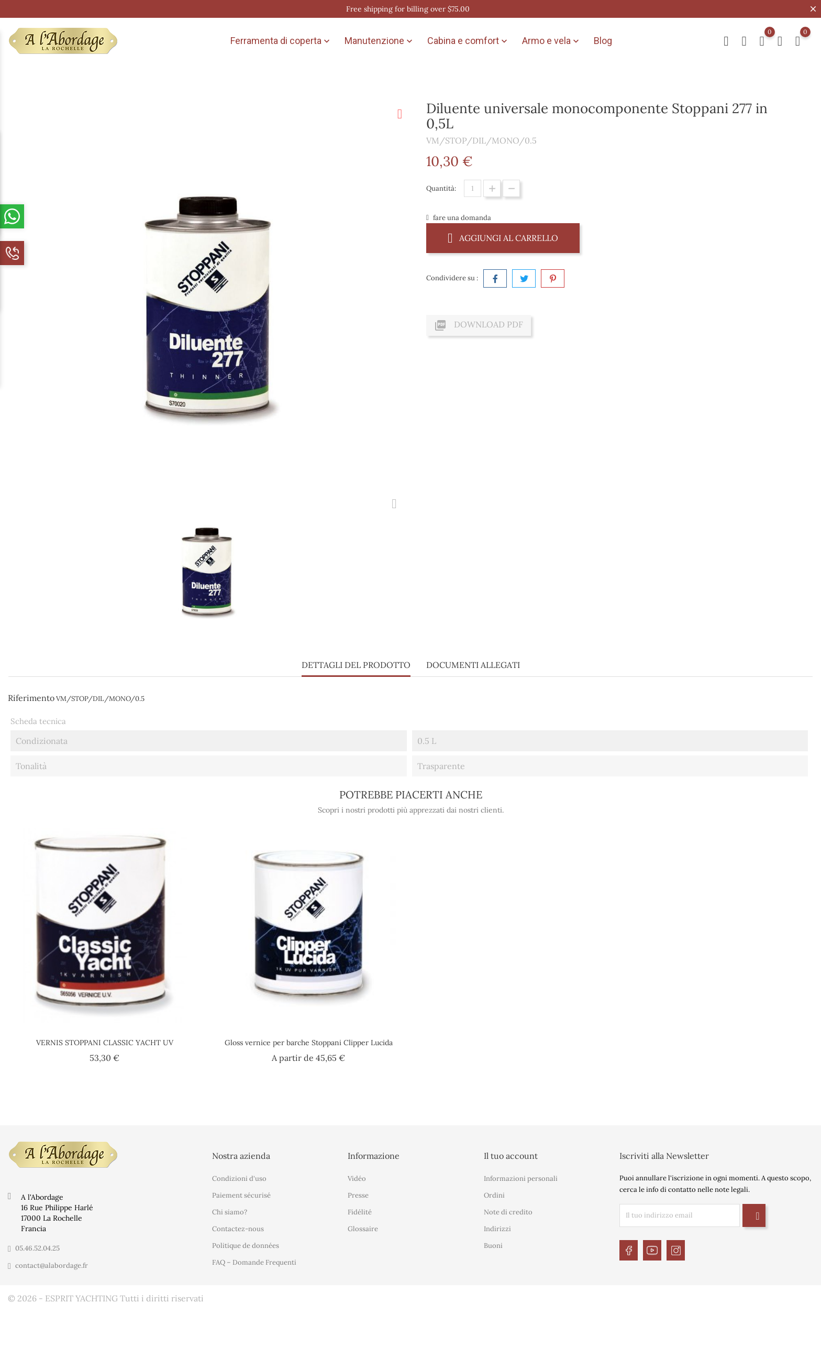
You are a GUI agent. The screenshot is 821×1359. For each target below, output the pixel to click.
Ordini (494, 1195)
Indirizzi (497, 1228)
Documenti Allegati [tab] (473, 665)
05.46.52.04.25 (37, 1248)
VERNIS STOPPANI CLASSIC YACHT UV (104, 1042)
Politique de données (245, 1245)
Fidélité (360, 1212)
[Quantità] (472, 188)
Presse (358, 1195)
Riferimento (31, 698)
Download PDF (478, 325)
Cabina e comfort (468, 41)
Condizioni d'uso (239, 1178)
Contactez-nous (238, 1228)
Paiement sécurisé (241, 1195)
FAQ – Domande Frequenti (254, 1262)
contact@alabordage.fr (51, 1265)
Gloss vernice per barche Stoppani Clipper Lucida (309, 1042)
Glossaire (363, 1228)
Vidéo (357, 1178)
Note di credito (508, 1212)
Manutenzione (380, 41)
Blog (603, 40)
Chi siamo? (229, 1212)
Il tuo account (511, 1155)
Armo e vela (551, 41)
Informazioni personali (521, 1178)
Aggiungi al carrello (503, 237)
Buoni (493, 1245)
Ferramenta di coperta (281, 41)
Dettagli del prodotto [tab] (356, 665)
